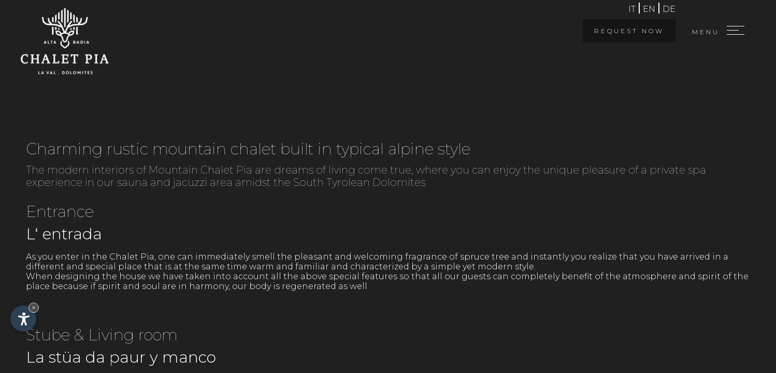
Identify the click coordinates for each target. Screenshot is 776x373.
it (632, 9)
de (669, 9)
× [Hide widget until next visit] (34, 307)
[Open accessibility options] (23, 319)
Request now (629, 31)
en (649, 9)
